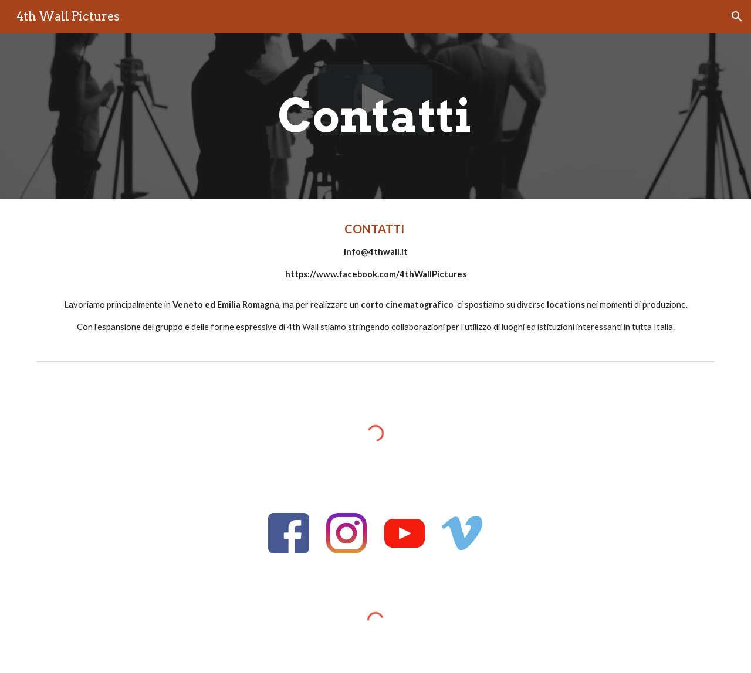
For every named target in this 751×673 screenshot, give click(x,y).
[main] (375, 116)
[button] (737, 16)
